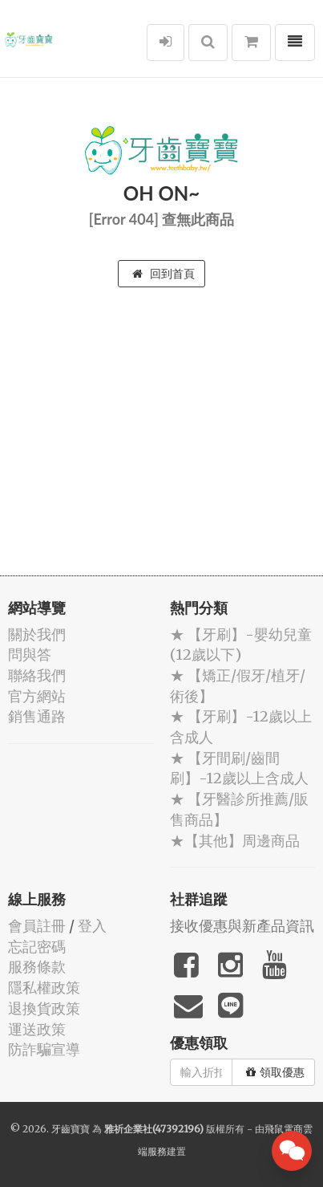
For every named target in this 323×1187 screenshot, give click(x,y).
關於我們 (37, 634)
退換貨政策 (44, 1008)
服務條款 (37, 966)
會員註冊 (37, 926)
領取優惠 (275, 1072)
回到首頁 (163, 273)
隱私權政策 (44, 987)
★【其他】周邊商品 (235, 840)
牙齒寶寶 (70, 1129)
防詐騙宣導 (44, 1049)
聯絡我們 (37, 675)
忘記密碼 (37, 946)
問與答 (29, 654)
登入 (92, 926)
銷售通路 (37, 716)
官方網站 (37, 696)
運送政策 (37, 1029)
